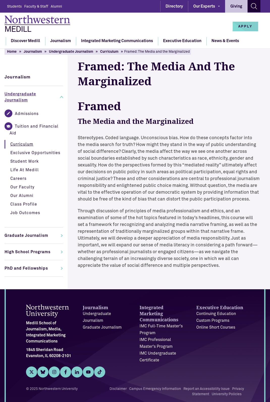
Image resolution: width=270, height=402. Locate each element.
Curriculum (109, 51)
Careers (18, 179)
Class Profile (23, 204)
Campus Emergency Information (155, 389)
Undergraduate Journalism (71, 51)
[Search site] (254, 6)
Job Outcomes (25, 213)
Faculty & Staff (36, 6)
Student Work (24, 161)
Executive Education (182, 41)
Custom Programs (212, 321)
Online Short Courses (215, 327)
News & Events (225, 41)
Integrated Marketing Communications (117, 41)
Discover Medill (25, 41)
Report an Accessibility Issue (206, 389)
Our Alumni (21, 196)
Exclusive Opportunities (35, 153)
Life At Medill (24, 170)
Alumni (56, 6)
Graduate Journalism (26, 236)
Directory (174, 6)
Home (12, 51)
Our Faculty (22, 187)
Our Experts (204, 6)
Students (14, 6)
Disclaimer (118, 389)
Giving (236, 6)
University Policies (226, 394)
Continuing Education (216, 314)
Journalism (60, 41)
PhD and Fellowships (26, 268)
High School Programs (27, 252)
